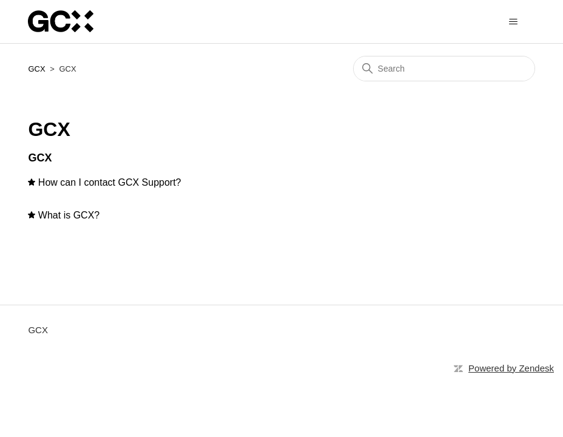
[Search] (444, 68)
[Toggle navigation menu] (513, 22)
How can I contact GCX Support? (109, 182)
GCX (36, 68)
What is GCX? (68, 215)
